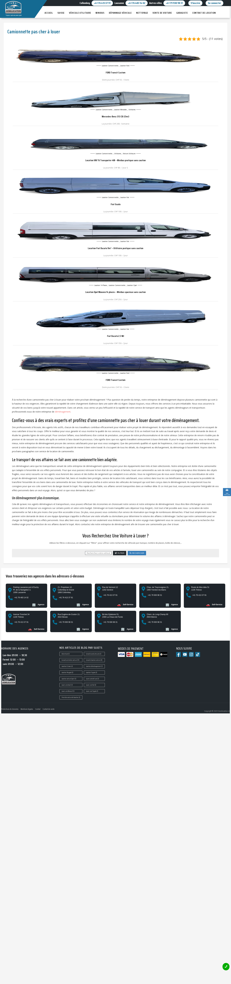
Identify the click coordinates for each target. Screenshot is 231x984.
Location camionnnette (110, 66)
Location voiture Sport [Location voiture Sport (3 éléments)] (69, 678)
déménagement (63, 411)
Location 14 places (100, 285)
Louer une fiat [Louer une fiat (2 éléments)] (91, 685)
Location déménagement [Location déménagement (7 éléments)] (94, 666)
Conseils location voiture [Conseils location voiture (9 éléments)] (94, 660)
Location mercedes (120, 110)
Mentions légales (27, 709)
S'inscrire (195, 3)
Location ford (124, 66)
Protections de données (9, 709)
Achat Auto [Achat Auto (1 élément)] (66, 654)
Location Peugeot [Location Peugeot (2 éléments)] (67, 672)
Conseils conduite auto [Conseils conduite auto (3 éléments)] (93, 654)
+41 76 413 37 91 (102, 3)
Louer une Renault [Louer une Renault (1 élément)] (68, 691)
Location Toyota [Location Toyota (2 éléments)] (91, 672)
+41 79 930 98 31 (174, 3)
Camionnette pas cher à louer (33, 31)
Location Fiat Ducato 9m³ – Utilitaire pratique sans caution (115, 248)
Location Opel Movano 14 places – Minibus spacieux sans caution (115, 292)
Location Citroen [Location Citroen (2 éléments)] (67, 666)
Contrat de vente (48, 709)
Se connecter (214, 3)
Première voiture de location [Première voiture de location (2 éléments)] (71, 697)
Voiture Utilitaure (129, 154)
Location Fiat (124, 197)
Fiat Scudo (115, 204)
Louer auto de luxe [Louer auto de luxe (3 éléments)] (92, 678)
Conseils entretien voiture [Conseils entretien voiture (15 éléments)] (70, 660)
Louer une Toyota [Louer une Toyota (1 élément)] (92, 691)
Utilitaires (131, 110)
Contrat (37, 709)
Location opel (132, 285)
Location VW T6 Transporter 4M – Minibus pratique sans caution (115, 160)
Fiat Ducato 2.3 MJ (115, 336)
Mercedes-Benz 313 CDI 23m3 (115, 116)
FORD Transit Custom (115, 72)
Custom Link (221, 493)
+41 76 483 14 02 (136, 3)
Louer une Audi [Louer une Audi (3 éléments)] (67, 685)
